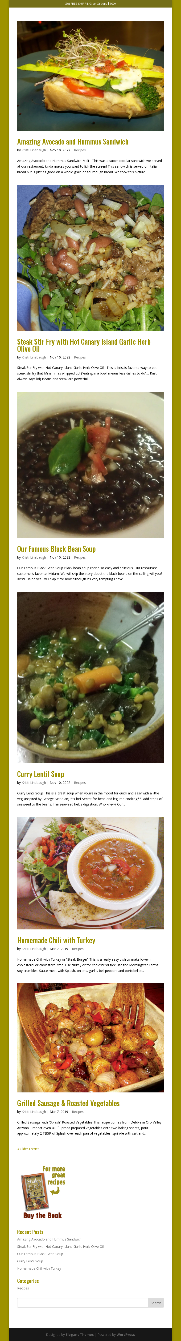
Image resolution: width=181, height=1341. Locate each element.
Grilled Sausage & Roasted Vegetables (68, 1103)
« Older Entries (28, 1149)
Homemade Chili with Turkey (56, 940)
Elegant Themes (80, 1334)
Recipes (80, 150)
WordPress (126, 1334)
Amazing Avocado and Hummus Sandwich (72, 141)
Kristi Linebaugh (34, 150)
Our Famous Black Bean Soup (56, 548)
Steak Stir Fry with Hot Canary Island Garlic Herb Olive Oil (84, 345)
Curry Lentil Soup (40, 774)
